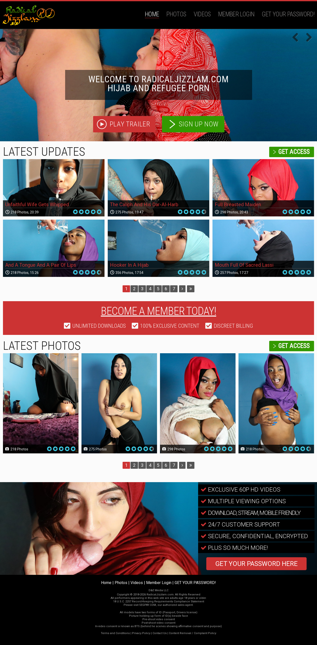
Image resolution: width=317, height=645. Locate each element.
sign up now (199, 124)
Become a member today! (158, 311)
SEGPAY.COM (147, 605)
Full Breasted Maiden (238, 204)
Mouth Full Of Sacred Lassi (244, 265)
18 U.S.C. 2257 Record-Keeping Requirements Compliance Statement (158, 601)
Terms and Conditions (115, 633)
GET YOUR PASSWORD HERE (256, 563)
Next (307, 38)
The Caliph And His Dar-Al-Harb (144, 204)
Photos (176, 14)
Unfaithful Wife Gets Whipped (37, 204)
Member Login (236, 14)
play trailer (130, 124)
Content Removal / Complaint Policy (192, 633)
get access (294, 151)
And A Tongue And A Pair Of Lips (40, 265)
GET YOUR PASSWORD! (288, 14)
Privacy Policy (141, 633)
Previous (297, 38)
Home (152, 14)
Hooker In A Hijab (129, 265)
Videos (202, 14)
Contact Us (160, 633)
